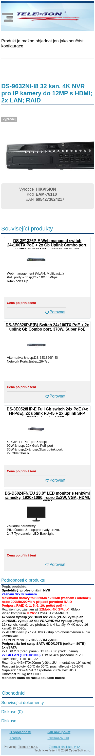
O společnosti (20, 732)
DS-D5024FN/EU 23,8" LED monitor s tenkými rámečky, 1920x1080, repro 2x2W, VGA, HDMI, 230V (47, 497)
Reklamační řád (58, 738)
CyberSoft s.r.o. (80, 750)
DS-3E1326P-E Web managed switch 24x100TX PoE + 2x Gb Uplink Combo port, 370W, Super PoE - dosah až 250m (47, 245)
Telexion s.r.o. (28, 747)
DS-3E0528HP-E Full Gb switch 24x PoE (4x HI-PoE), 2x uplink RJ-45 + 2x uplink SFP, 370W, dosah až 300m (47, 413)
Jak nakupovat (59, 732)
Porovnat (57, 312)
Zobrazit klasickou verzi (65, 747)
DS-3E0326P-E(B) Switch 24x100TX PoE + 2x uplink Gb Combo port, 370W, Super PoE (47, 327)
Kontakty (16, 738)
